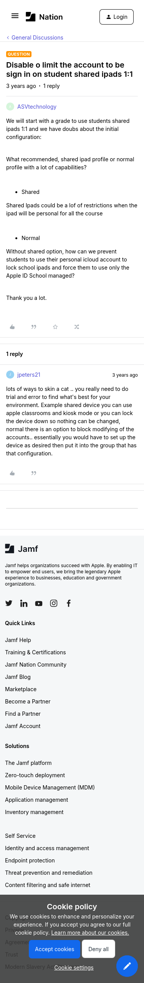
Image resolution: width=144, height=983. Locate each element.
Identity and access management (47, 848)
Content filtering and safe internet (47, 885)
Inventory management (34, 812)
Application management (36, 799)
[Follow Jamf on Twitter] (9, 603)
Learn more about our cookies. (90, 932)
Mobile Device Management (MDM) (50, 787)
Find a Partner (23, 713)
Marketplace (20, 689)
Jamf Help (18, 640)
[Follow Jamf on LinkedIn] (24, 603)
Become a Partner (27, 701)
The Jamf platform (28, 763)
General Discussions (37, 37)
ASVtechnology (36, 106)
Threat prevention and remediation (49, 872)
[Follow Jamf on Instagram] (54, 603)
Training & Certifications (35, 652)
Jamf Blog (18, 677)
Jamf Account (22, 726)
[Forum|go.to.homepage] (44, 17)
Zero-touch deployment (35, 775)
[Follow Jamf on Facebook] (69, 603)
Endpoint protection (30, 860)
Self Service (20, 835)
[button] (15, 18)
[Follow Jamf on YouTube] (39, 603)
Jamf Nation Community (35, 664)
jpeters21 (28, 374)
